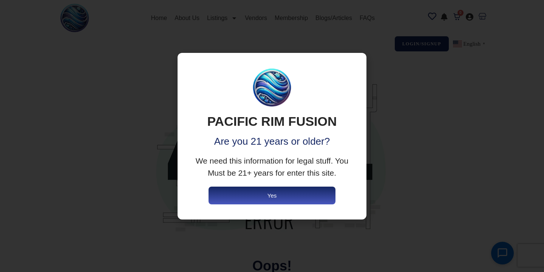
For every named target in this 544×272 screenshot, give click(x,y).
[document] (272, 136)
